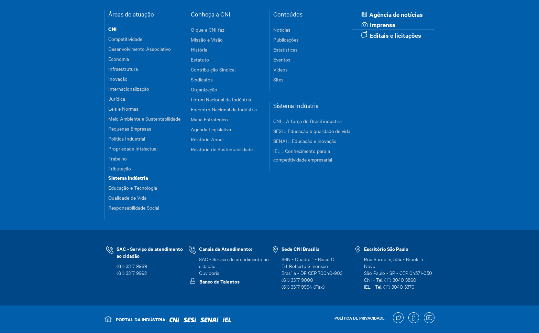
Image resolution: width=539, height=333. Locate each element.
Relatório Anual (207, 139)
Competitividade (125, 38)
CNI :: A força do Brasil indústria (307, 121)
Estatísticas (285, 49)
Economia (118, 58)
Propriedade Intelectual (132, 148)
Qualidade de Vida (127, 197)
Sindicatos (202, 79)
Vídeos (280, 69)
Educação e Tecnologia (132, 187)
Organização (204, 89)
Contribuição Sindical (213, 69)
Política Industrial (126, 138)
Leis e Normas (123, 108)
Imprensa (378, 25)
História (199, 49)
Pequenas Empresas (129, 128)
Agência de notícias (392, 14)
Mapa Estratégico (209, 119)
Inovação (118, 78)
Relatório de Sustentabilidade (222, 149)
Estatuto (200, 59)
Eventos (281, 59)
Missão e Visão (207, 39)
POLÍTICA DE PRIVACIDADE (359, 318)
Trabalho (117, 158)
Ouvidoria (209, 272)
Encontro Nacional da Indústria (224, 109)
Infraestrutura (123, 68)
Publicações (286, 39)
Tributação (119, 168)
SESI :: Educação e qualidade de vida (311, 130)
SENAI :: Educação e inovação (305, 140)
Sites (278, 79)
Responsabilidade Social (133, 207)
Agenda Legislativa (211, 129)
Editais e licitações (391, 35)
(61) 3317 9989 (132, 266)
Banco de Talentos (219, 281)
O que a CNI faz (207, 29)
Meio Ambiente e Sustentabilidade (144, 118)
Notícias (281, 29)
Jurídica (116, 98)
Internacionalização (128, 88)
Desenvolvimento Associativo (139, 48)
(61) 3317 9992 (132, 272)
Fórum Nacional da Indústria (221, 99)
